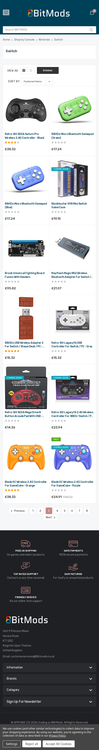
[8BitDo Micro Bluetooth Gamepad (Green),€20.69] (72, 109)
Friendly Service (25, 597)
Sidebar (48, 70)
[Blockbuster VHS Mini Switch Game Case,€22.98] (72, 179)
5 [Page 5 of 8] (64, 511)
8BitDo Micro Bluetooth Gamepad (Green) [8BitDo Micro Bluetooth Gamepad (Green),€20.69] (72, 136)
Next (50, 517)
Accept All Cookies (59, 744)
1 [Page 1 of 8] (33, 511)
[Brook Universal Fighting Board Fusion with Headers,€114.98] (26, 248)
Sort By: (14, 81)
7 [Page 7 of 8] (79, 511)
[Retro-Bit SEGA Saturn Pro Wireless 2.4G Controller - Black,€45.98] (26, 109)
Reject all (31, 744)
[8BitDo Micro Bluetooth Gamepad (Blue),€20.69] (26, 179)
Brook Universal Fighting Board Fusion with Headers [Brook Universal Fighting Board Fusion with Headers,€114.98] (24, 275)
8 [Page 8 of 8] (87, 511)
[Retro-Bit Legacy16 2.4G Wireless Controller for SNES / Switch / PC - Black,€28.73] (72, 387)
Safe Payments (73, 550)
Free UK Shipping (25, 550)
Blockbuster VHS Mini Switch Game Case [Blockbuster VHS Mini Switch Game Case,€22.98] (69, 205)
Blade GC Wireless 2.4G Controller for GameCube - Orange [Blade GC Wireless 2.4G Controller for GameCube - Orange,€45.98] (26, 483)
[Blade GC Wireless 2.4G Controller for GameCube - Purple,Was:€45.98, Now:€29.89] (72, 457)
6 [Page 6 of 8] (72, 511)
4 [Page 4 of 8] (57, 511)
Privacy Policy (57, 735)
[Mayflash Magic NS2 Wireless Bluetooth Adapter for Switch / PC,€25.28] (72, 248)
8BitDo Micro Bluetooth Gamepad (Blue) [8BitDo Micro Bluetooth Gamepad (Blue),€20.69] (26, 205)
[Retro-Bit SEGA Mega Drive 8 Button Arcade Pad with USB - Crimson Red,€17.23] (26, 387)
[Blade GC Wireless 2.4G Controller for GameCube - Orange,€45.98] (26, 457)
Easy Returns (73, 574)
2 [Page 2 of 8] (40, 511)
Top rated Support (25, 574)
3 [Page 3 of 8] (49, 511)
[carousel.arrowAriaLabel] (25, 543)
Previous (18, 511)
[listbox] (37, 81)
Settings (12, 744)
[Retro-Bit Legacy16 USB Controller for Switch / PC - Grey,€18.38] (72, 318)
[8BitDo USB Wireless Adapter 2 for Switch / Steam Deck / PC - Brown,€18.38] (26, 318)
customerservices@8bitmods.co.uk (32, 656)
